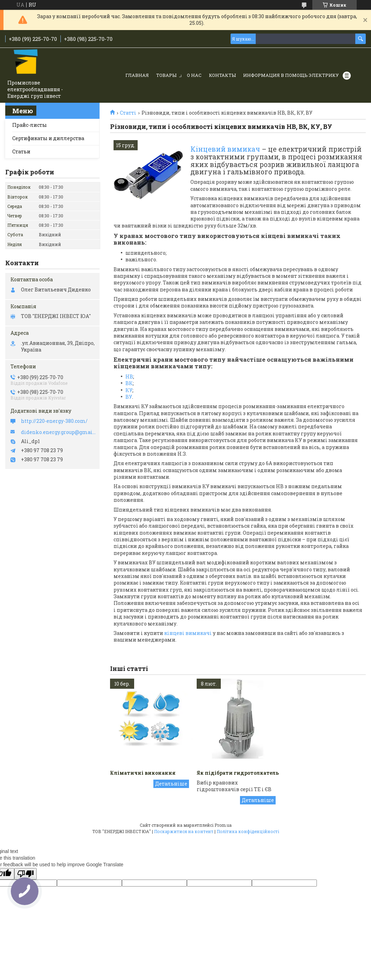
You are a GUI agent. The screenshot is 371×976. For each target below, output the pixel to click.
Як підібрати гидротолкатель (238, 772)
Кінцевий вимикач (225, 148)
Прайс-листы (29, 125)
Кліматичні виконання (143, 772)
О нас (194, 75)
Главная (137, 75)
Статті (128, 113)
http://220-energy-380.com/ (54, 421)
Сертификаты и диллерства (48, 138)
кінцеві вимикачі (188, 633)
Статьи (21, 151)
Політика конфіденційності (248, 831)
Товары (166, 75)
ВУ (128, 396)
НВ (129, 376)
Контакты (222, 75)
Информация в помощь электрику (291, 75)
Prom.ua (223, 825)
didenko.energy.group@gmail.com (58, 432)
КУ (128, 390)
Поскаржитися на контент (183, 831)
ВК (129, 383)
